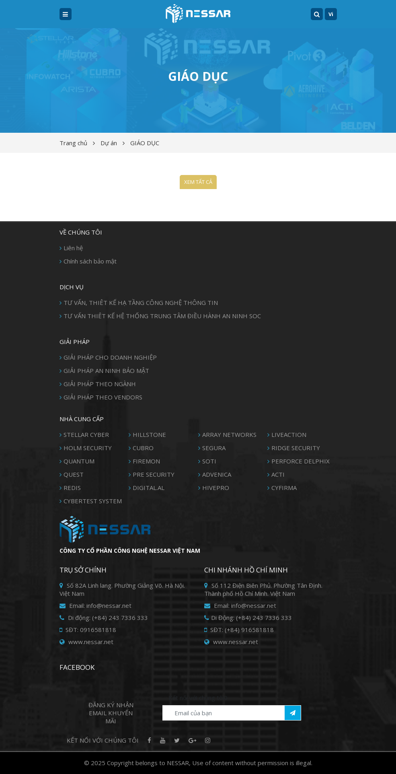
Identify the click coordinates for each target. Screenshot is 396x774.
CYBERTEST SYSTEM (93, 501)
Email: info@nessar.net (95, 605)
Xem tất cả (198, 181)
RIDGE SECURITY (295, 448)
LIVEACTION (288, 434)
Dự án (109, 143)
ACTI (278, 474)
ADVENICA (216, 474)
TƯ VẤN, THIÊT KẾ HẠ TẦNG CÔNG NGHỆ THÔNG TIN (141, 302)
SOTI (209, 461)
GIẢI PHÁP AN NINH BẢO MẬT (106, 370)
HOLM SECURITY (88, 448)
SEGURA (214, 448)
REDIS (72, 488)
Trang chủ (73, 143)
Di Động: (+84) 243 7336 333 (248, 617)
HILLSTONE (149, 434)
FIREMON (146, 461)
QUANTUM (79, 461)
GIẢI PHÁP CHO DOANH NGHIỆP (110, 357)
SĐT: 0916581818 (88, 630)
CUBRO (143, 448)
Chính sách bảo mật (90, 261)
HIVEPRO (215, 488)
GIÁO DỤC (144, 143)
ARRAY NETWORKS (229, 434)
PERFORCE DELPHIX (300, 461)
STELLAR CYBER (86, 434)
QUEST (74, 474)
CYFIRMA (284, 488)
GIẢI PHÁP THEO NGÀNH (100, 384)
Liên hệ (73, 248)
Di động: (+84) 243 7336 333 (104, 617)
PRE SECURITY (153, 474)
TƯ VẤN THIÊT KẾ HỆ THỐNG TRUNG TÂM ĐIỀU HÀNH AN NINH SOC (162, 316)
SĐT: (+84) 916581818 (239, 630)
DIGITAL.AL (148, 488)
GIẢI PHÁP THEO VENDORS (103, 397)
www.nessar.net (86, 642)
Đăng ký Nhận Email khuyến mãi (110, 713)
